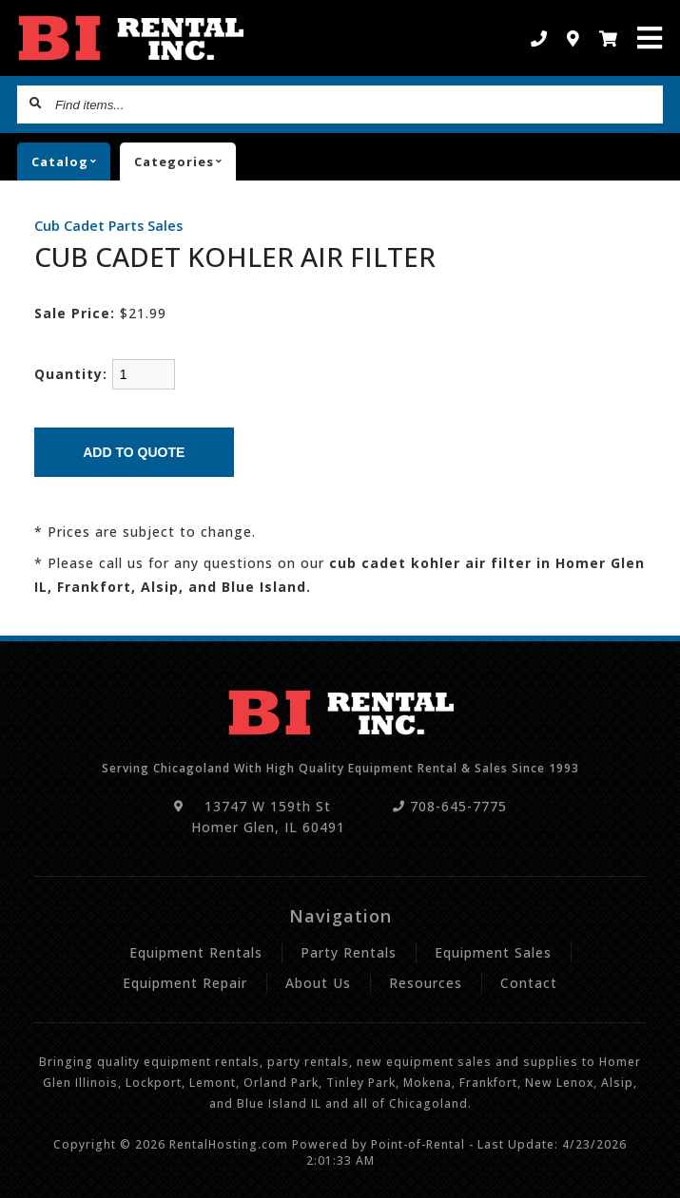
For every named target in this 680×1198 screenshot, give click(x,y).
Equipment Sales (493, 952)
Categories (185, 162)
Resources (425, 983)
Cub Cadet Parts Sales (108, 226)
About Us (318, 983)
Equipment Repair (185, 983)
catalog (70, 162)
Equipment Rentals (195, 952)
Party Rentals (349, 952)
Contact (528, 983)
